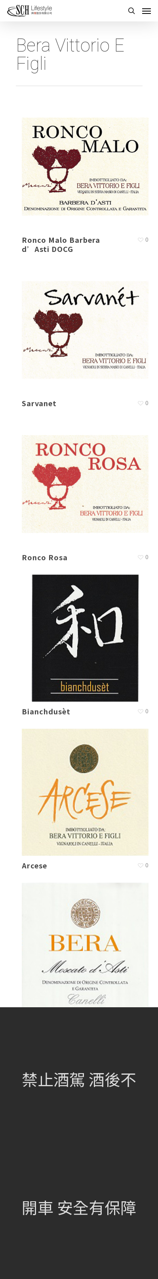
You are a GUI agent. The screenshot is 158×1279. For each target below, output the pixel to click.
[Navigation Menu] (146, 11)
